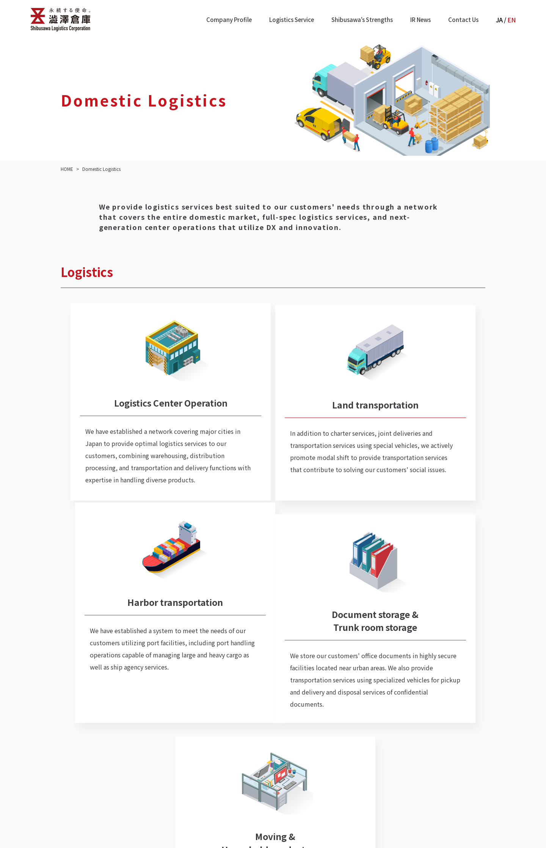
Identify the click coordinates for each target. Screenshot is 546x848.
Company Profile (229, 19)
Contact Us (463, 19)
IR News (420, 19)
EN (511, 19)
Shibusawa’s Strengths (362, 19)
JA (499, 19)
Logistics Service (291, 19)
